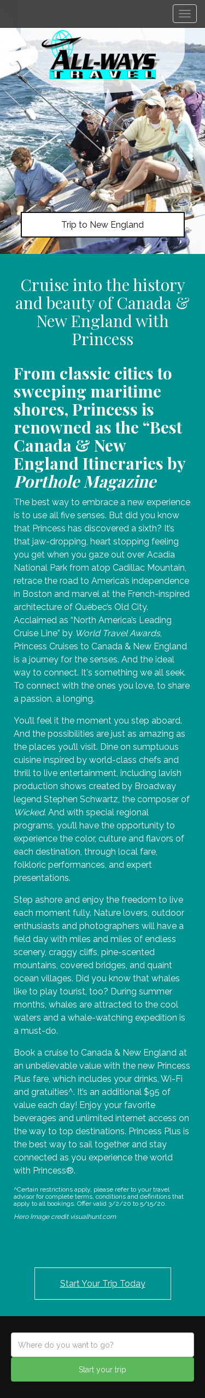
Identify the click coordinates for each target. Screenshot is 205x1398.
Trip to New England (102, 225)
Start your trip (102, 1369)
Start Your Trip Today (102, 1283)
